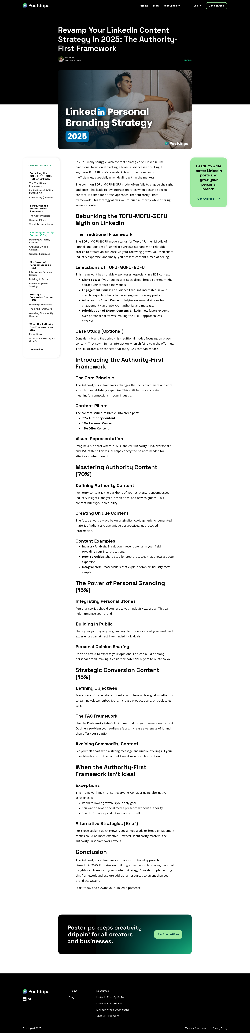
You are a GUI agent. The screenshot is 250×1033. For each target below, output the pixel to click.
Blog (156, 5)
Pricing (144, 5)
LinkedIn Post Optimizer (110, 997)
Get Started (216, 5)
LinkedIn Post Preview (109, 1003)
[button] (171, 5)
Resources (102, 990)
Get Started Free (168, 934)
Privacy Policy (220, 1028)
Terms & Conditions (195, 1028)
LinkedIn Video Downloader (112, 1009)
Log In (197, 5)
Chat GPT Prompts (107, 1015)
